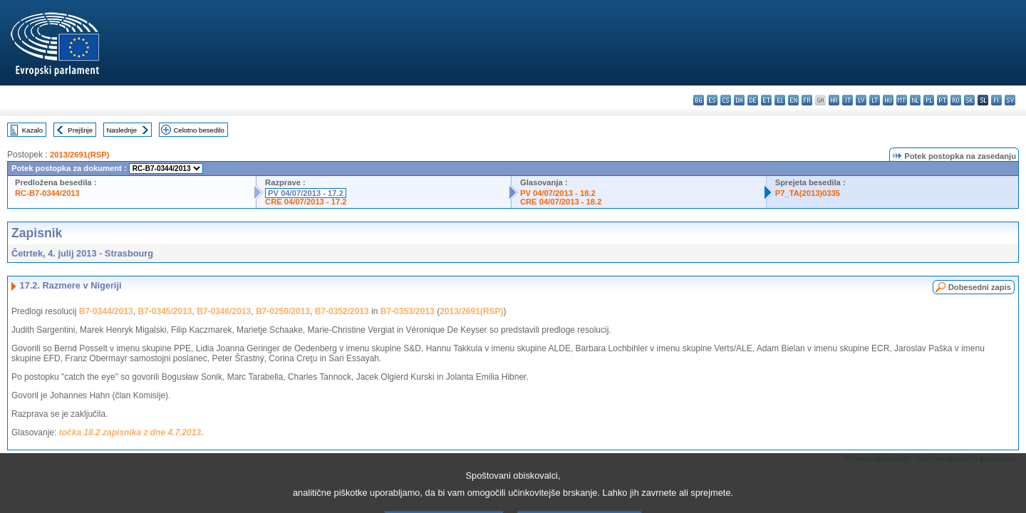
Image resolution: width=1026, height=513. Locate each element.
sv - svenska (1010, 100)
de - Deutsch (752, 100)
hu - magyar (888, 100)
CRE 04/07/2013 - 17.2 (305, 201)
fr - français (807, 100)
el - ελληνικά (779, 100)
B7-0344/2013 (106, 311)
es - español (712, 100)
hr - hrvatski (834, 100)
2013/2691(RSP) (79, 154)
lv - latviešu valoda (861, 100)
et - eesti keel (766, 100)
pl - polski (928, 100)
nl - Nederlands (915, 100)
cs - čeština (725, 100)
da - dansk (739, 100)
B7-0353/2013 (407, 311)
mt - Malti (901, 100)
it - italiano (847, 100)
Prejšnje (80, 130)
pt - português (942, 100)
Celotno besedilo (198, 130)
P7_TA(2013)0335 (807, 193)
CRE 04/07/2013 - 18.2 (560, 201)
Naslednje (121, 130)
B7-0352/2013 (342, 311)
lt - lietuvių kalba (874, 100)
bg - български (698, 100)
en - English (793, 100)
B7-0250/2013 (283, 311)
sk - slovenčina (969, 100)
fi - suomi (996, 100)
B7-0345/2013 (165, 311)
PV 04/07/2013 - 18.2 (558, 193)
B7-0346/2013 (224, 311)
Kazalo (32, 130)
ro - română (955, 100)
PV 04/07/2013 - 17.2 (305, 193)
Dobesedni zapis (979, 287)
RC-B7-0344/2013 (47, 193)
